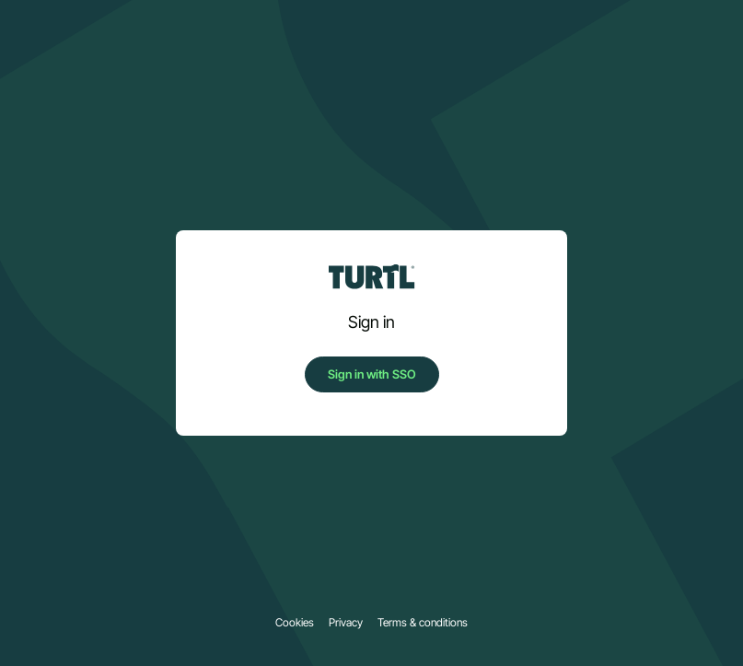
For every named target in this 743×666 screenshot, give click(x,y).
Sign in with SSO (372, 374)
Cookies (294, 622)
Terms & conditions (422, 622)
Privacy (346, 622)
